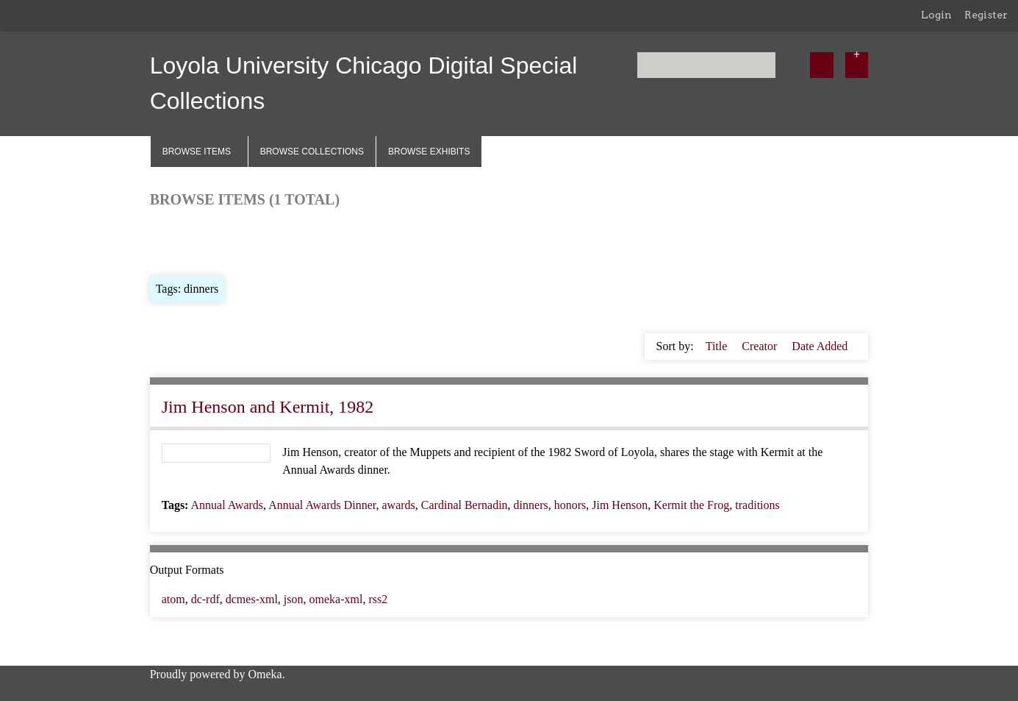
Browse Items (196, 151)
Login (936, 15)
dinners (531, 505)
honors (570, 505)
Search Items (327, 240)
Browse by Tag (250, 240)
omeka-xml (336, 599)
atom (173, 599)
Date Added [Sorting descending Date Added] (819, 346)
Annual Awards (227, 505)
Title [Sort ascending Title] (718, 346)
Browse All (176, 240)
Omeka (265, 674)
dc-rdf (205, 599)
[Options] (856, 65)
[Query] (706, 65)
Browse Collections (312, 151)
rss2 (377, 599)
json (294, 599)
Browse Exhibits (429, 151)
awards (398, 505)
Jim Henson (620, 505)
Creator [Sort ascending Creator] (761, 346)
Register (986, 15)
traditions (757, 505)
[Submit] (822, 65)
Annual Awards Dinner (322, 505)
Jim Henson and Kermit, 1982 (268, 406)
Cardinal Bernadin (464, 505)
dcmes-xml (252, 599)
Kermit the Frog (691, 505)
